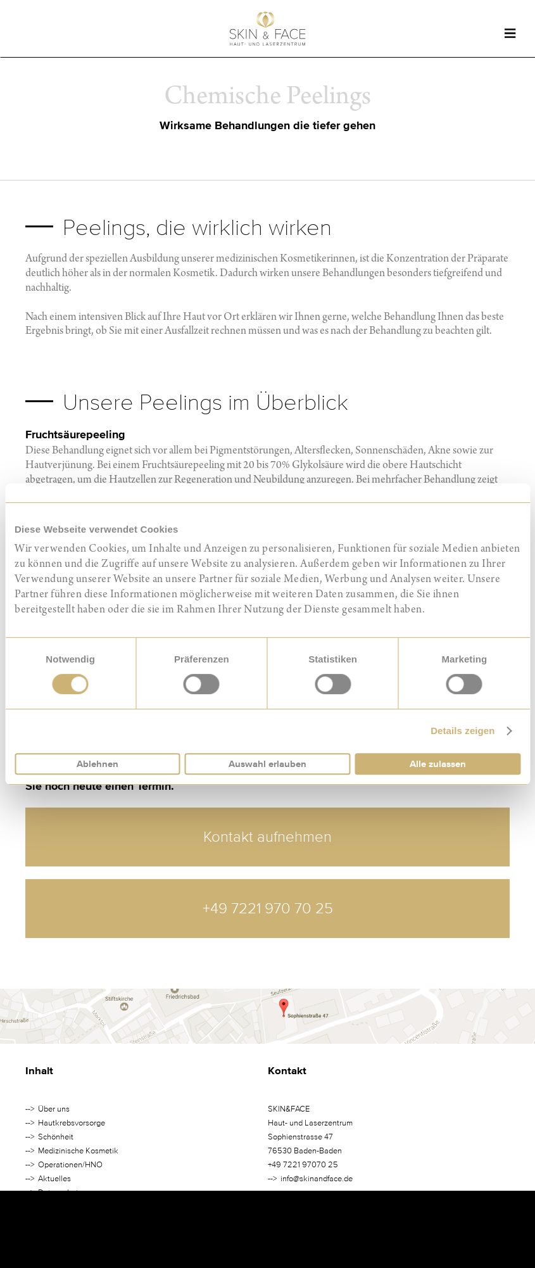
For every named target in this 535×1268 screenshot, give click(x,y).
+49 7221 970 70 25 (268, 908)
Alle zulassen (438, 764)
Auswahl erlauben (267, 764)
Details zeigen (462, 730)
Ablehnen (97, 764)
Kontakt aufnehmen (267, 837)
